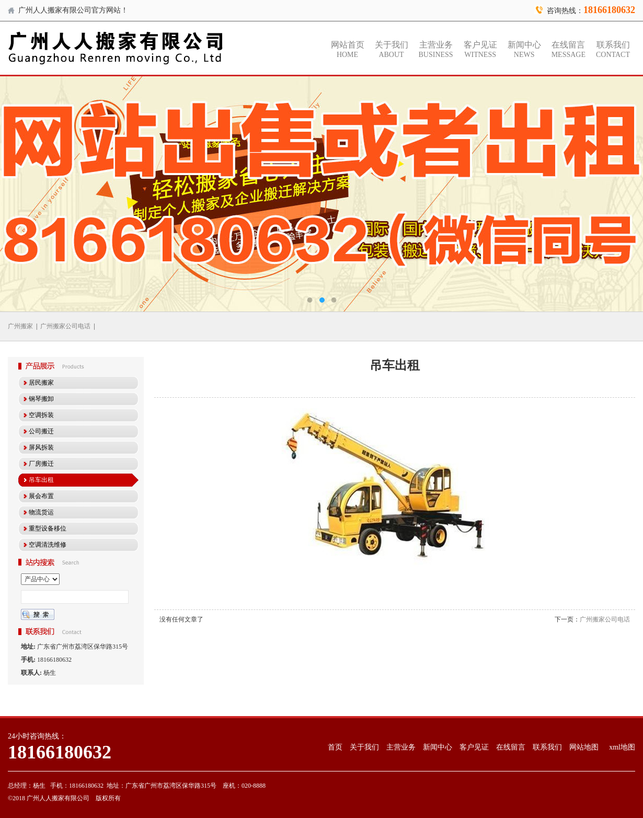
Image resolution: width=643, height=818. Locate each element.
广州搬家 (20, 326)
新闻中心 (524, 49)
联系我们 (613, 49)
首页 (335, 747)
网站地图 (584, 747)
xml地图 (622, 747)
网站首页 (347, 49)
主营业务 (436, 49)
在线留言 (568, 49)
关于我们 (391, 49)
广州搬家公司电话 (65, 326)
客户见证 (480, 49)
